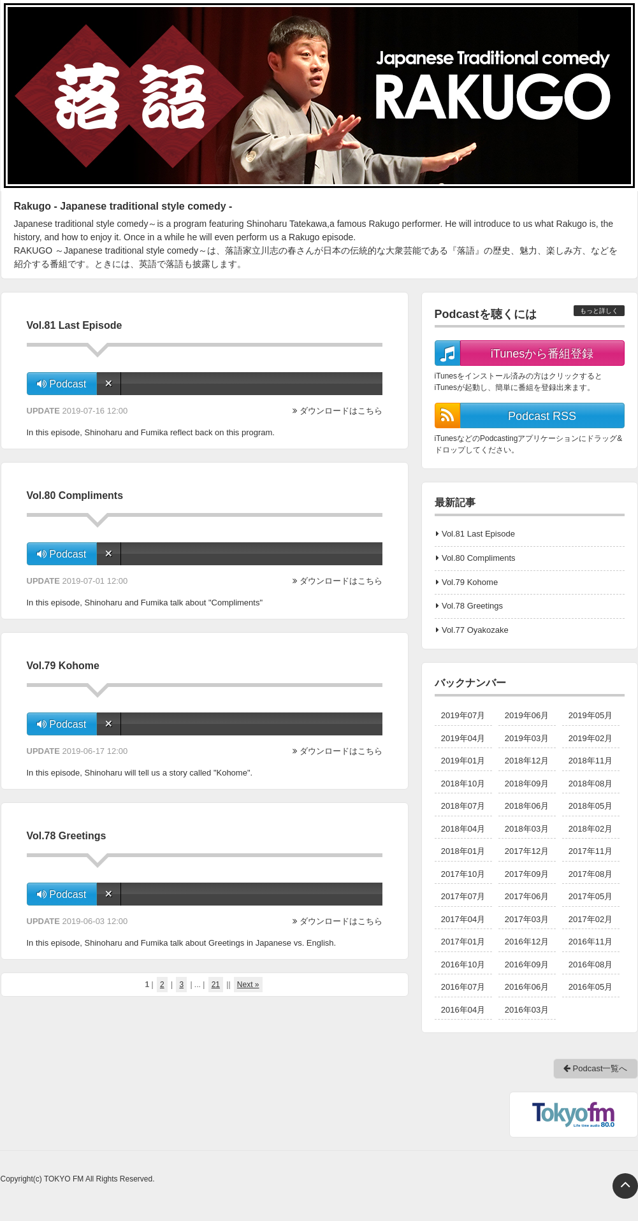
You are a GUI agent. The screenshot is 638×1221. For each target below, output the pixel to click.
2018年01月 (463, 851)
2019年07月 (463, 715)
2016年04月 (463, 1010)
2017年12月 (527, 851)
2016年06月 (527, 987)
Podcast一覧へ (595, 1068)
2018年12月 (527, 760)
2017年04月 (463, 919)
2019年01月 (463, 760)
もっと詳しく (599, 310)
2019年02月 (591, 738)
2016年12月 (527, 941)
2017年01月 (463, 941)
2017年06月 (527, 896)
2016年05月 (591, 987)
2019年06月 (527, 715)
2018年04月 (463, 829)
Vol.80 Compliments (479, 558)
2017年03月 (527, 919)
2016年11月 (591, 941)
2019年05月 (591, 715)
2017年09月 (527, 874)
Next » (248, 984)
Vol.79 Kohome (470, 582)
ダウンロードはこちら (341, 410)
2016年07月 (463, 987)
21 (216, 984)
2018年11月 (591, 760)
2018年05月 (591, 806)
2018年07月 (463, 806)
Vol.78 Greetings (472, 605)
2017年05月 (591, 896)
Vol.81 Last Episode (478, 533)
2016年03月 (527, 1010)
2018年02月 (591, 829)
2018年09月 (527, 783)
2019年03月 (527, 738)
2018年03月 (527, 829)
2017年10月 (463, 874)
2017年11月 (591, 851)
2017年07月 (463, 896)
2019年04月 (463, 738)
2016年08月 (591, 964)
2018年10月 (463, 783)
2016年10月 (463, 964)
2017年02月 (591, 919)
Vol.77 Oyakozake (475, 630)
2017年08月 (591, 874)
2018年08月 (591, 783)
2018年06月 (527, 806)
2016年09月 (527, 964)
